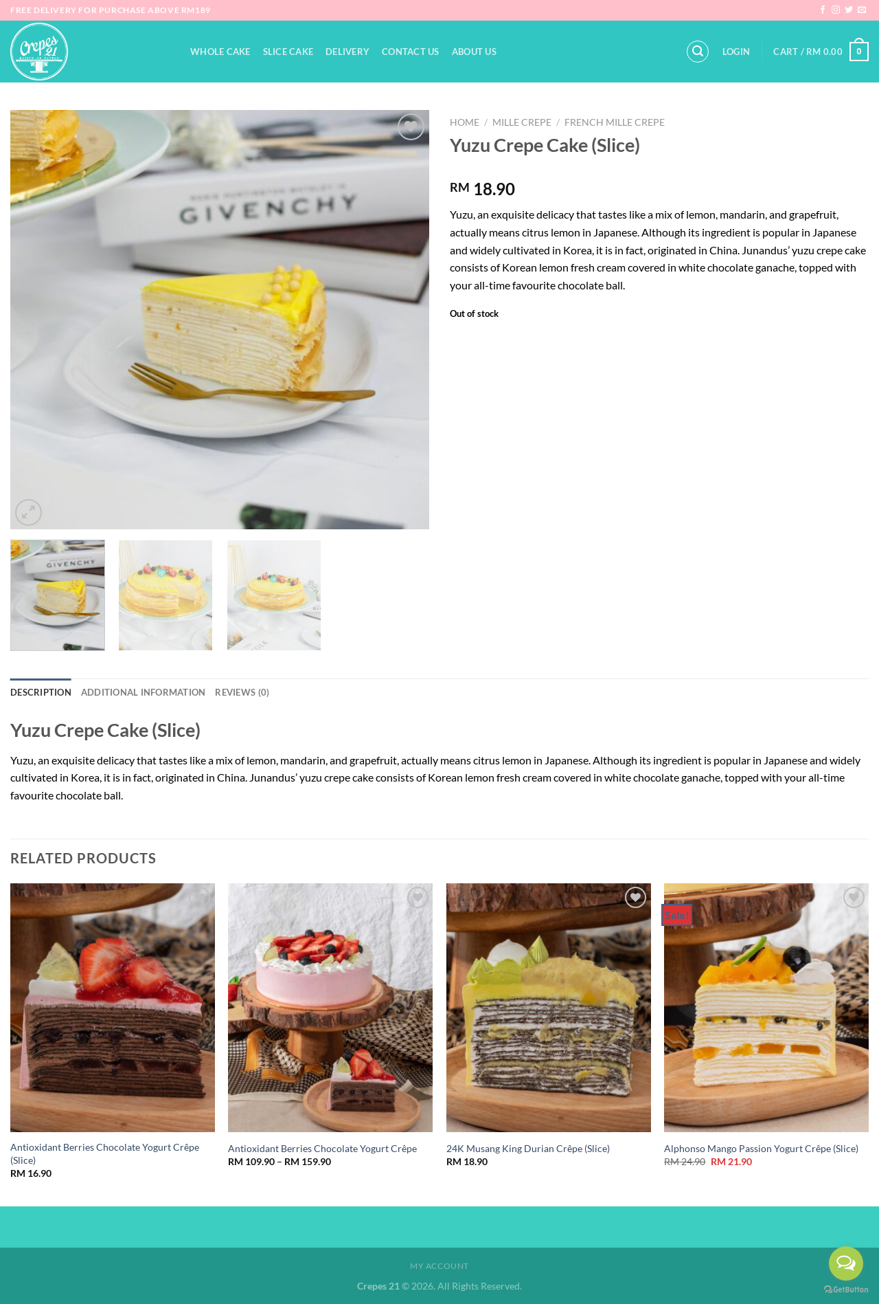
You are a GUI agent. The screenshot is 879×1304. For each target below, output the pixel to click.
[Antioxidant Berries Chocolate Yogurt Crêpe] (330, 1007)
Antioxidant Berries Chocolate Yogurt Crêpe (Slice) (104, 1153)
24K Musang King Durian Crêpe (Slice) (528, 1148)
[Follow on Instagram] (836, 10)
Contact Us (411, 51)
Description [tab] (40, 692)
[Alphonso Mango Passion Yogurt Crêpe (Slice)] (766, 1007)
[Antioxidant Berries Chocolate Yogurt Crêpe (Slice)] (112, 1007)
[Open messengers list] (846, 1263)
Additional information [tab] (143, 692)
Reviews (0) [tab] (242, 692)
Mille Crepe (521, 122)
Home (464, 122)
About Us (474, 51)
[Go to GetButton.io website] (846, 1289)
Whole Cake (220, 51)
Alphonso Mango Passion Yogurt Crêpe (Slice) (761, 1148)
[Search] (698, 52)
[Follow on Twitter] (849, 10)
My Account (439, 1266)
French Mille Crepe (614, 122)
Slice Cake (288, 51)
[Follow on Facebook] (823, 10)
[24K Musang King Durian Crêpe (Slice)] (548, 1007)
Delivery (347, 51)
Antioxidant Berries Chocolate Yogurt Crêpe (322, 1148)
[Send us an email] (862, 10)
